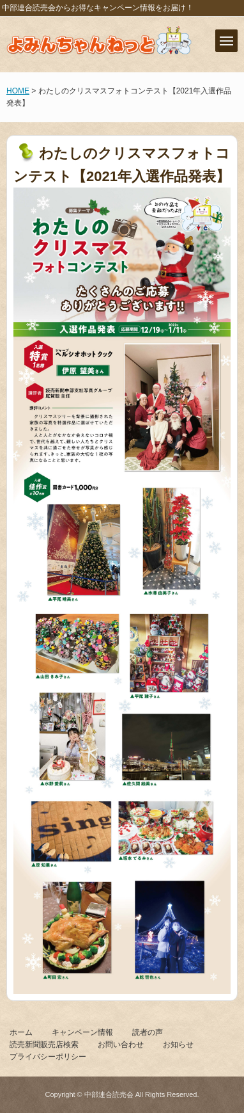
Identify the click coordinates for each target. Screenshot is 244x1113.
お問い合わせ (121, 1044)
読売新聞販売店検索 (44, 1044)
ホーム (21, 1032)
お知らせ (178, 1044)
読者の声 (147, 1032)
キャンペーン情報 (82, 1032)
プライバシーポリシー (48, 1056)
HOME (17, 90)
